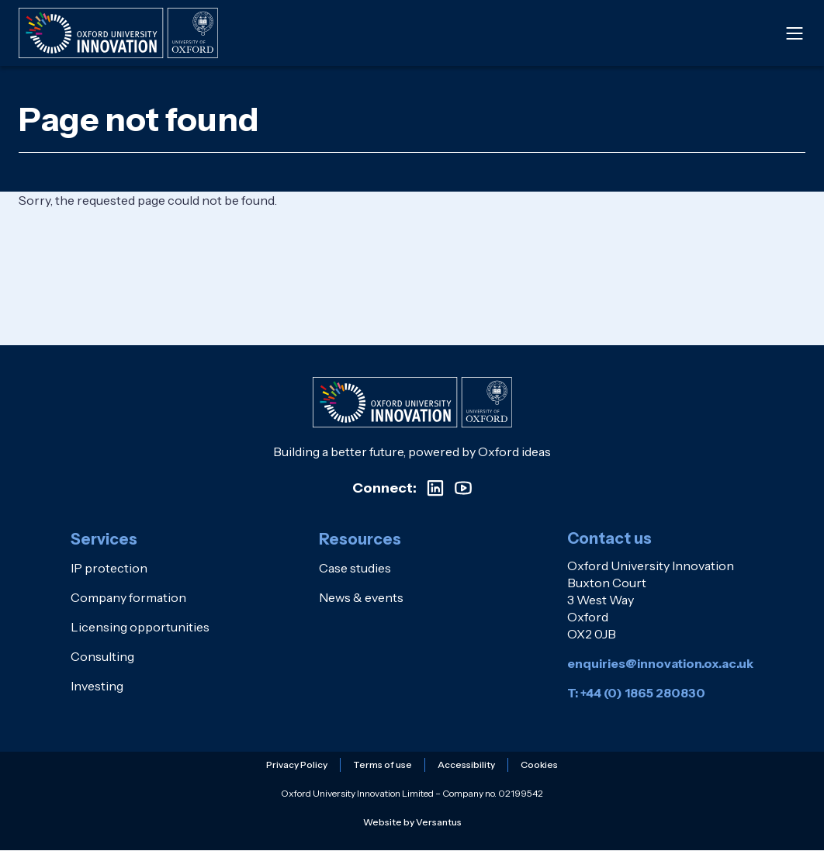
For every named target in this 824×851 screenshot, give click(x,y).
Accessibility (466, 764)
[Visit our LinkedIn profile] (435, 488)
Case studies (355, 568)
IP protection (109, 568)
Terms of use (382, 764)
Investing (97, 686)
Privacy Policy (296, 764)
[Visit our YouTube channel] (463, 488)
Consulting (102, 656)
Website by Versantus (412, 822)
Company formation (128, 597)
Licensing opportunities (140, 627)
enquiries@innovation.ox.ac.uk (660, 663)
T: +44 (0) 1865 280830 (636, 693)
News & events (361, 597)
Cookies (539, 764)
